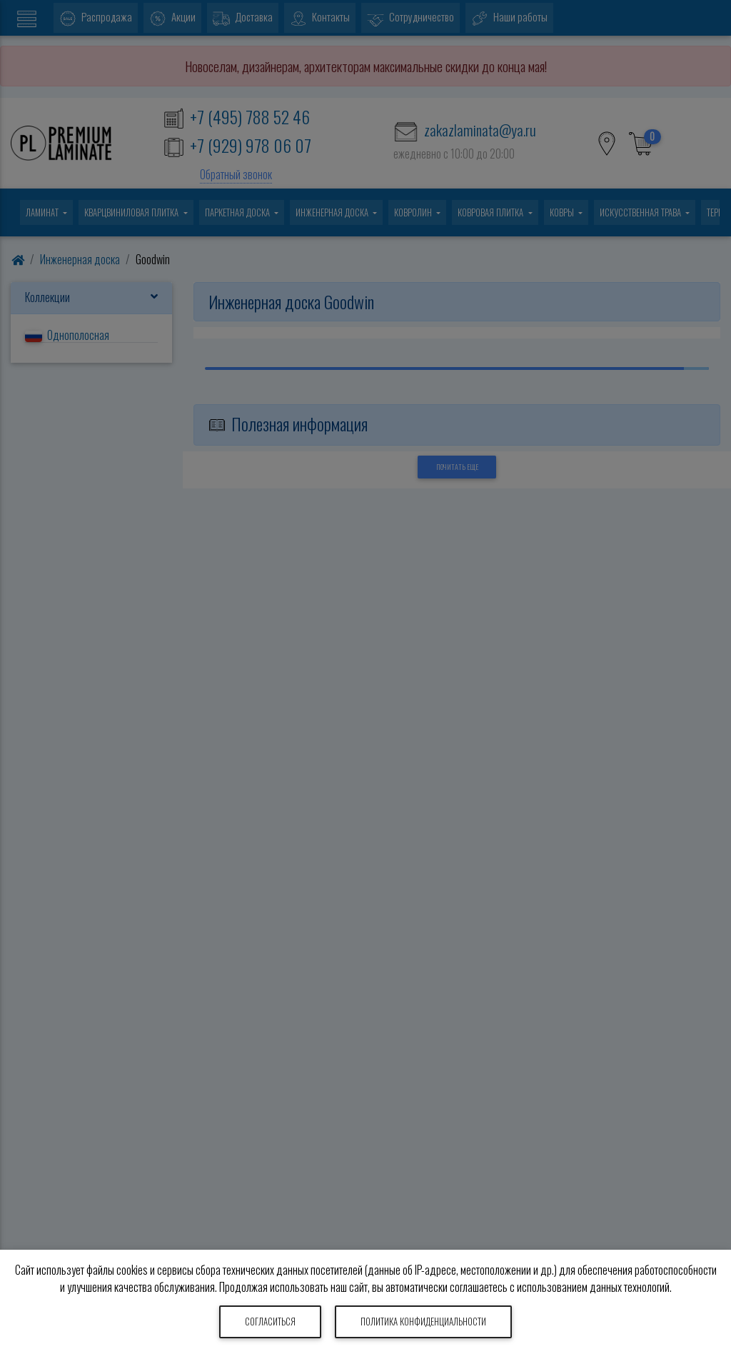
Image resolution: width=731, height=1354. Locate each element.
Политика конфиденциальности (423, 1321)
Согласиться (270, 1321)
